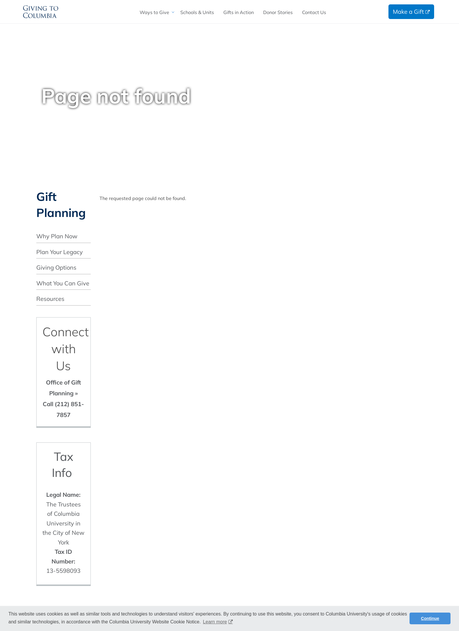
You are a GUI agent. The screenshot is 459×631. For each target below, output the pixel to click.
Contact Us (314, 12)
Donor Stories (278, 12)
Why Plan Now (56, 236)
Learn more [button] (215, 621)
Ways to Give (154, 12)
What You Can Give (62, 283)
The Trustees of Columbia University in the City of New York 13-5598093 (63, 532)
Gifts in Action (238, 12)
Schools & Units (197, 12)
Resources (50, 298)
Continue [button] (430, 618)
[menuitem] (155, 12)
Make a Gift (408, 11)
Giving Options (56, 267)
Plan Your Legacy (59, 252)
